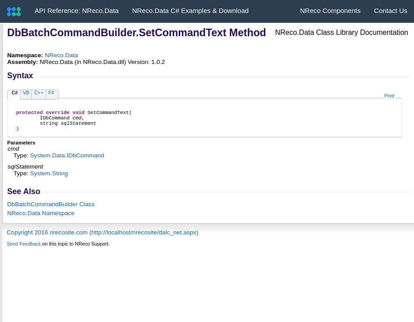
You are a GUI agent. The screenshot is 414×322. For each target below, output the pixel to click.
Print (389, 95)
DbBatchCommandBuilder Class (51, 209)
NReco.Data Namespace (40, 218)
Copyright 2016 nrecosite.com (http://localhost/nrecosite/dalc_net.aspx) (102, 237)
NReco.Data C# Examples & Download (190, 10)
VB (26, 92)
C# (15, 92)
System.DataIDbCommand (67, 160)
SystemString (49, 178)
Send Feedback (24, 249)
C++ (38, 92)
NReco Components (330, 10)
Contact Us (390, 10)
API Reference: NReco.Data (76, 10)
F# (51, 92)
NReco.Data (61, 55)
